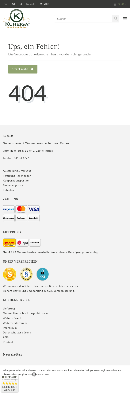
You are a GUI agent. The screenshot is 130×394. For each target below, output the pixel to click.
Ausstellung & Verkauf (17, 170)
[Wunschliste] (5, 4)
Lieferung (9, 308)
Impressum (10, 327)
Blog (46, 3)
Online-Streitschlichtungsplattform (25, 313)
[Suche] (115, 18)
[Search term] (86, 18)
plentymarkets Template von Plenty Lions (26, 374)
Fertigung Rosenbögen (17, 175)
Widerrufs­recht (13, 318)
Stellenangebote (13, 185)
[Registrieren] (20, 4)
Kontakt (31, 3)
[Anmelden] (13, 4)
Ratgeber (8, 190)
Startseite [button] (22, 69)
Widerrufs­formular (15, 322)
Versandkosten (113, 370)
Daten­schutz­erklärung (17, 332)
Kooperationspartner (16, 180)
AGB (6, 337)
